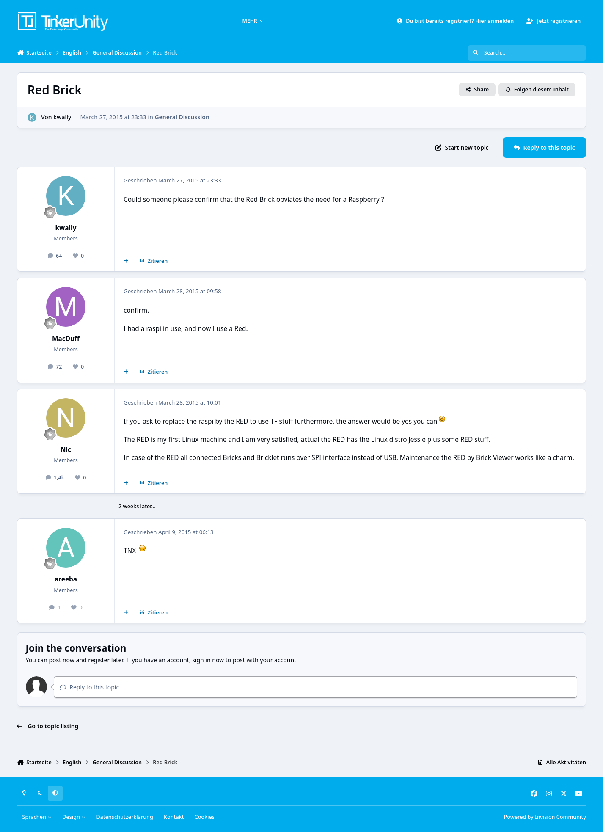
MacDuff (66, 338)
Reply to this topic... (92, 687)
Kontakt (174, 817)
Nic (66, 449)
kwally (62, 117)
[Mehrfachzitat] (126, 261)
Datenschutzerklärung (124, 817)
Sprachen (37, 817)
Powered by (545, 817)
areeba (66, 579)
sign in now (208, 660)
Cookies (205, 817)
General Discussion (181, 117)
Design (73, 817)
